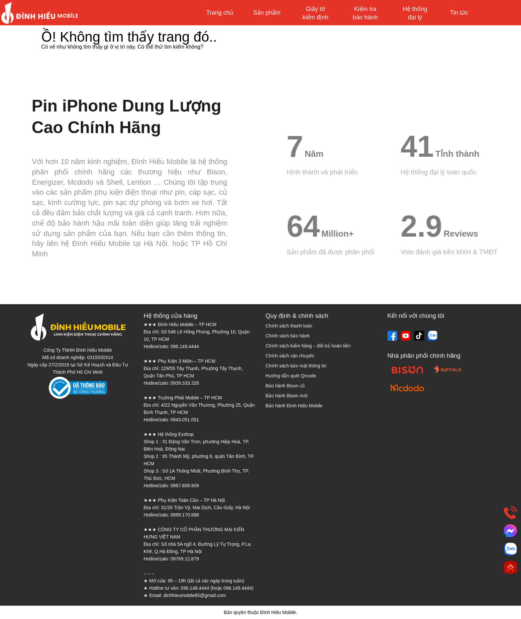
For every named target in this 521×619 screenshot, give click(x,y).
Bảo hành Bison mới (286, 395)
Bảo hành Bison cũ (285, 385)
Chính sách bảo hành (287, 335)
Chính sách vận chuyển (289, 355)
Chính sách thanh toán (288, 325)
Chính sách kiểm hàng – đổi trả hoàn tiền (308, 345)
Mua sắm (490, 13)
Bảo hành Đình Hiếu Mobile (294, 405)
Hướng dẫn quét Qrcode (290, 375)
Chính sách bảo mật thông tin (295, 365)
